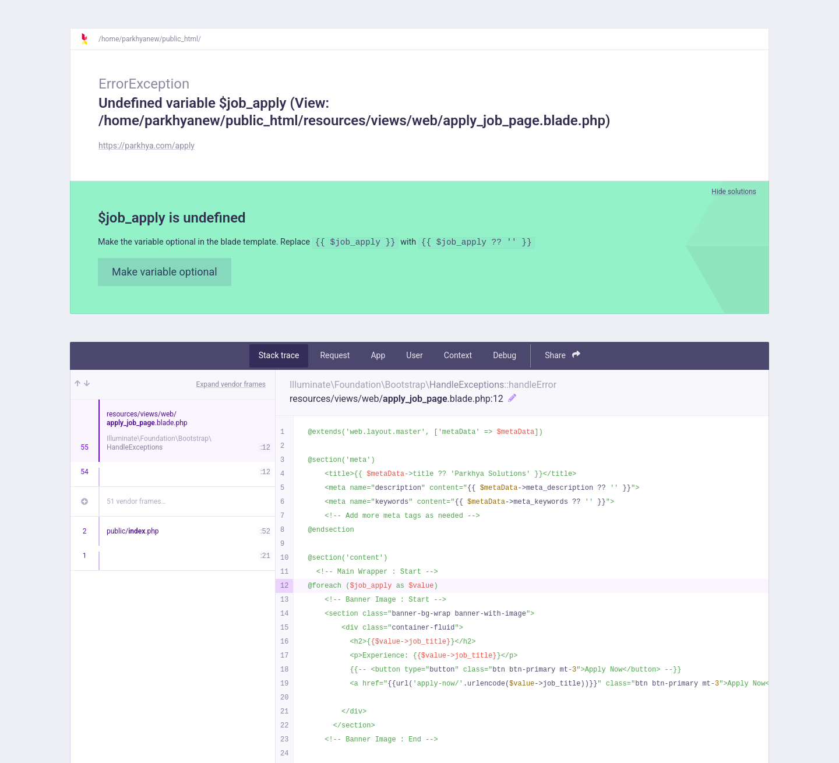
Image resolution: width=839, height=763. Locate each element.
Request (335, 357)
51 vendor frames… (136, 503)
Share (562, 357)
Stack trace (279, 357)
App (378, 357)
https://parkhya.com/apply (146, 145)
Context (458, 357)
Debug (504, 357)
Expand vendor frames (231, 386)
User (414, 357)
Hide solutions (733, 192)
